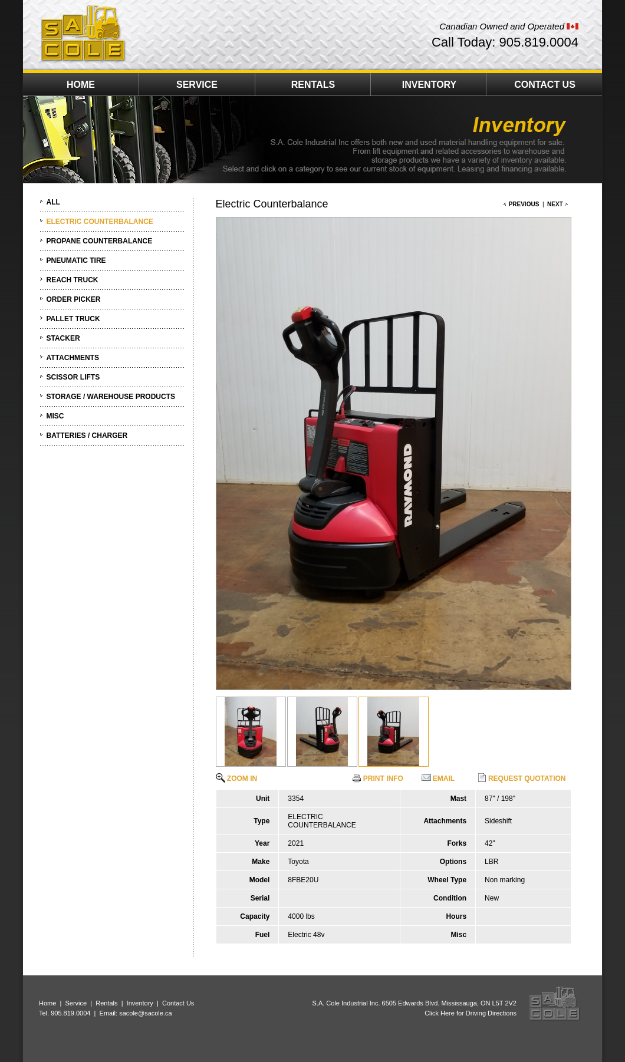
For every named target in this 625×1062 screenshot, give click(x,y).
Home (47, 1003)
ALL (53, 202)
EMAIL (438, 778)
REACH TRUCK (72, 280)
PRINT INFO (377, 778)
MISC (55, 416)
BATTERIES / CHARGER (87, 435)
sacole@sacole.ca (145, 1013)
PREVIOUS (524, 204)
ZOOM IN (237, 778)
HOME (81, 85)
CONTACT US (544, 85)
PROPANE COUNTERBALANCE (100, 241)
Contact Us (178, 1003)
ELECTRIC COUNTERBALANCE (100, 221)
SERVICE (197, 85)
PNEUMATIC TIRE (76, 260)
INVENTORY (429, 85)
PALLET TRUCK (73, 319)
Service (76, 1003)
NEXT (555, 204)
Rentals (106, 1003)
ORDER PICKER (74, 299)
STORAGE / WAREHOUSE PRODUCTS (111, 397)
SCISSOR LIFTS (73, 377)
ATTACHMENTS (73, 358)
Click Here (440, 1013)
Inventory (140, 1003)
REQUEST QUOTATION (521, 778)
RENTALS (313, 85)
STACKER (63, 338)
